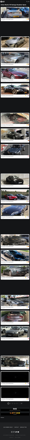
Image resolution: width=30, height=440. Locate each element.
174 (21, 403)
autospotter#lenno (5, 384)
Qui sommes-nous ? (8, 427)
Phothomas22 (4, 65)
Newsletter (23, 427)
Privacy (12, 437)
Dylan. (3, 157)
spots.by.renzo (4, 96)
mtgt (2, 202)
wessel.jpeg (4, 263)
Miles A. (3, 278)
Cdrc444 (3, 247)
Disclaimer (17, 437)
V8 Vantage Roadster (9, 19)
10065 (3, 218)
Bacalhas (3, 141)
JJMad (3, 400)
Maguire (3, 20)
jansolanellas (4, 126)
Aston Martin (3, 19)
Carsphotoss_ (4, 186)
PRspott (3, 308)
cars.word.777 (4, 339)
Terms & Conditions (20, 435)
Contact (16, 427)
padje (3, 49)
